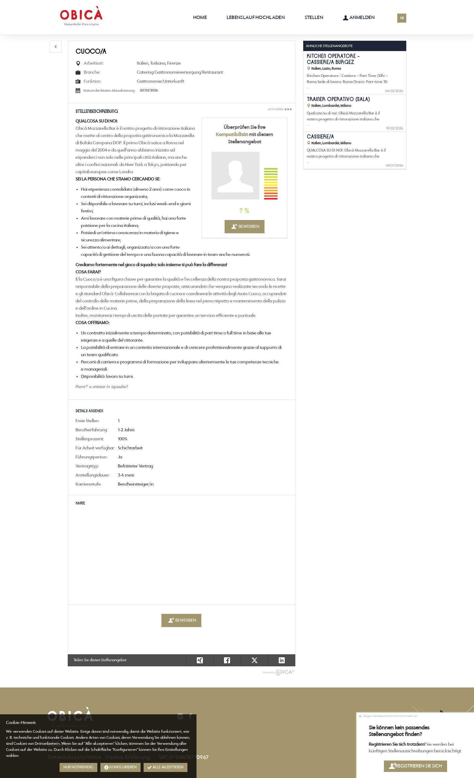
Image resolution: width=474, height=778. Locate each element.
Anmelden (359, 18)
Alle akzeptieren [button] (165, 767)
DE (402, 18)
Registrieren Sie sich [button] (415, 766)
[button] (56, 47)
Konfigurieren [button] (120, 767)
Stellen (314, 18)
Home (200, 18)
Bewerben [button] (244, 226)
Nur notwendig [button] (78, 767)
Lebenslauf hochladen (256, 18)
